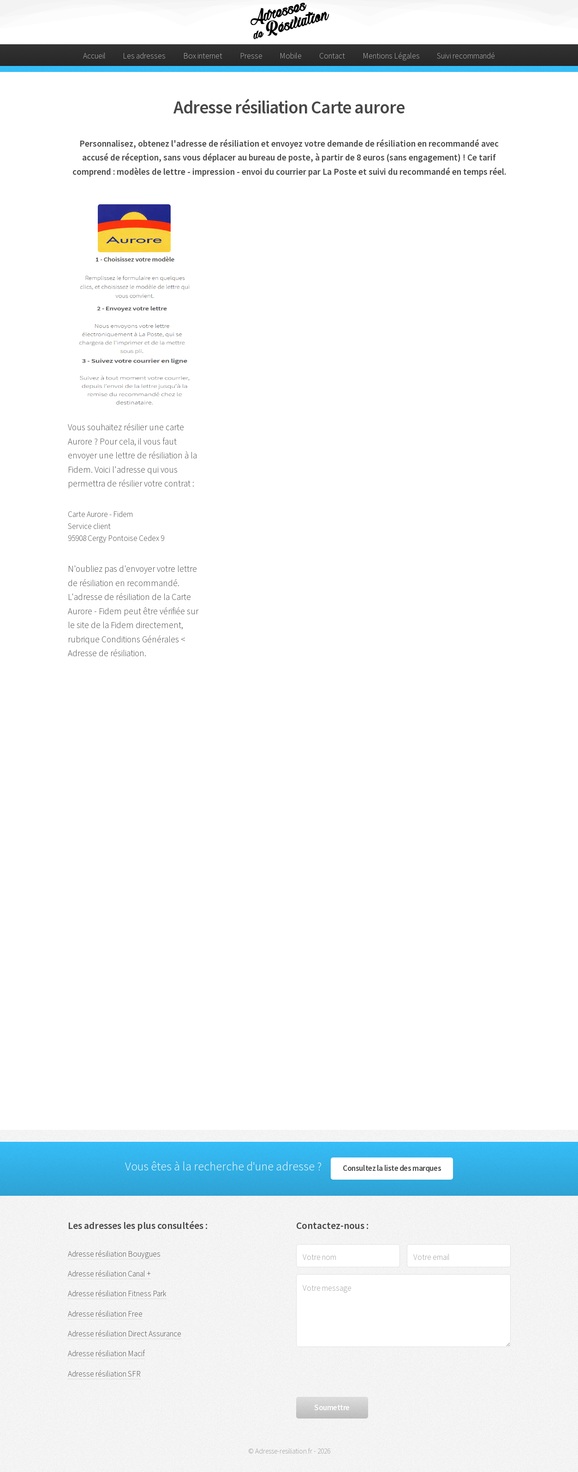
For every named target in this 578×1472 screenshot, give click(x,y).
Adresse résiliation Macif (106, 1353)
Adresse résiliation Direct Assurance (124, 1334)
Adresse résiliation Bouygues (114, 1254)
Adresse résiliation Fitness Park (117, 1293)
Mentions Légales (391, 56)
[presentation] (366, 1372)
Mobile (291, 56)
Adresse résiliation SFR (104, 1374)
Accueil (94, 56)
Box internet (202, 56)
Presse (251, 56)
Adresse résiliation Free (105, 1314)
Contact (332, 56)
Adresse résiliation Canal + (109, 1274)
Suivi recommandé (466, 56)
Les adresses (144, 56)
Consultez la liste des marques (392, 1168)
